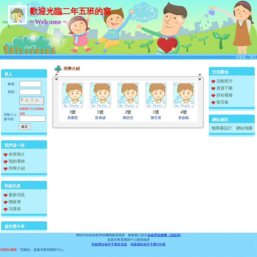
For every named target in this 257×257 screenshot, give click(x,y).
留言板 (220, 102)
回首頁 (241, 57)
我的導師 (14, 161)
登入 (253, 57)
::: (1, 62)
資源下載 (222, 88)
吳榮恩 (72, 118)
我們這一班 (14, 145)
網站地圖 (244, 128)
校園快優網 (8, 250)
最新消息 (14, 195)
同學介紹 (14, 168)
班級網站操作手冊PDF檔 (148, 244)
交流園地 (220, 72)
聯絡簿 (12, 202)
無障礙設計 (222, 128)
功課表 (12, 209)
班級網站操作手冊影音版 (109, 244)
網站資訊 (220, 120)
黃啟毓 (183, 118)
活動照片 (222, 81)
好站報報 (222, 95)
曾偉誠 (100, 118)
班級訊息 (12, 186)
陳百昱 (156, 118)
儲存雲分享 (14, 226)
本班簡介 (14, 154)
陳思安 (128, 118)
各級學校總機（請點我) (164, 235)
